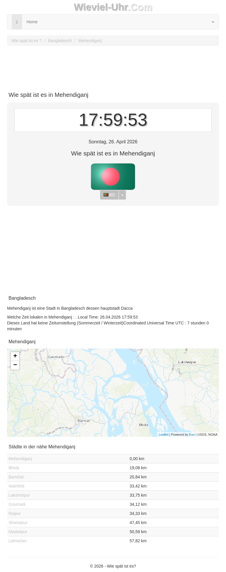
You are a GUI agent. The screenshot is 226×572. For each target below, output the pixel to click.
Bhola (14, 467)
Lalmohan (18, 540)
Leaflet (163, 434)
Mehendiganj (90, 40)
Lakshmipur (19, 495)
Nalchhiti (16, 486)
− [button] (15, 365)
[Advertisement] (113, 66)
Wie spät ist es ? (26, 40)
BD (109, 195)
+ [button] (15, 356)
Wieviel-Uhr (101, 6)
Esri (192, 434)
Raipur (15, 513)
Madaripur (18, 531)
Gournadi (17, 504)
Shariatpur (18, 522)
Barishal (16, 477)
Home (31, 21)
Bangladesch (60, 40)
